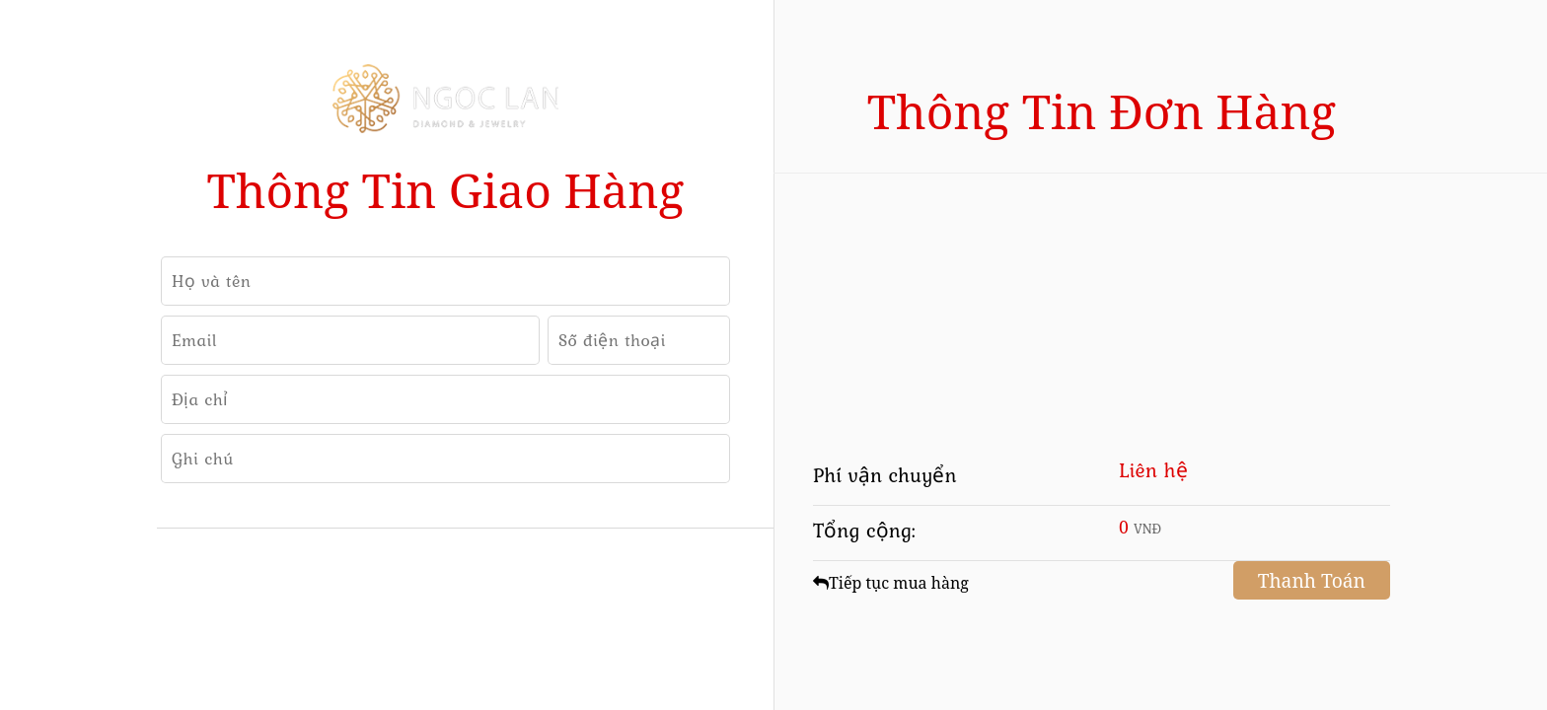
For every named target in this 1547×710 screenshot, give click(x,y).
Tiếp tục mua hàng (891, 583)
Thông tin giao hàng (446, 190)
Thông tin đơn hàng (1101, 111)
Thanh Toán (1311, 580)
